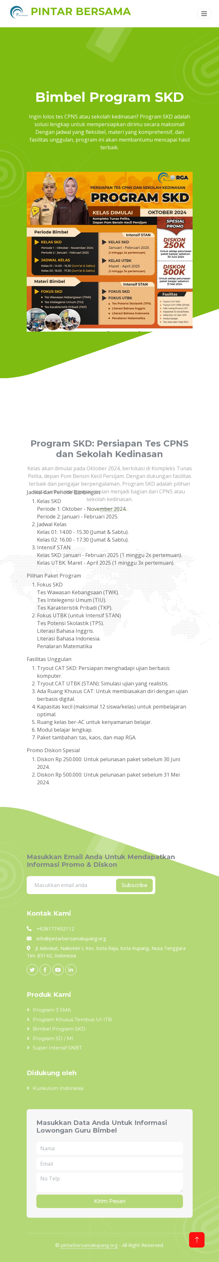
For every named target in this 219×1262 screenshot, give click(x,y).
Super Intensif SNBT (57, 1048)
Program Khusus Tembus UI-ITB (72, 1019)
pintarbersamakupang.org (89, 1245)
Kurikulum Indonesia (58, 1088)
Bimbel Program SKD (59, 1029)
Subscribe (134, 885)
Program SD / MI (53, 1038)
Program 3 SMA (52, 1010)
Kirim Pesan (109, 1201)
